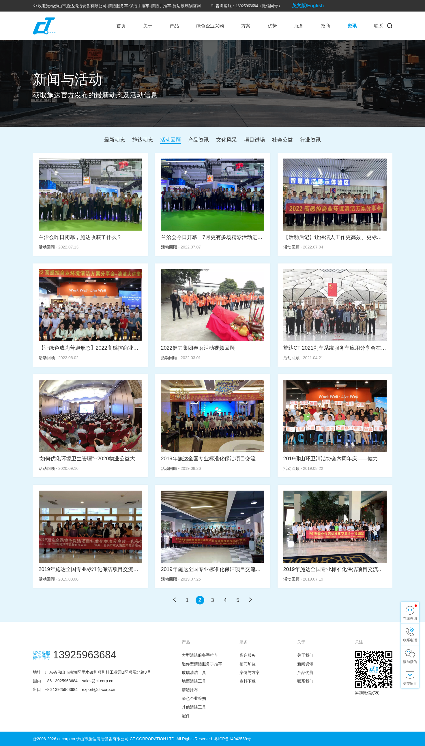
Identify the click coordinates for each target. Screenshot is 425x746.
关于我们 (305, 655)
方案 (245, 25)
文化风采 (226, 140)
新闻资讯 (305, 664)
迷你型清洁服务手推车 (202, 664)
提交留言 (410, 683)
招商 (325, 25)
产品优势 (305, 672)
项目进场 (254, 140)
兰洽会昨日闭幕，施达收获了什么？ (80, 237)
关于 (147, 25)
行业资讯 (310, 140)
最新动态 (114, 140)
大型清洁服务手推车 (200, 655)
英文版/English (308, 5)
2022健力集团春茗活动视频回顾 (198, 348)
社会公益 (282, 140)
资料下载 (247, 681)
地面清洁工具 (194, 681)
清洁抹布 (190, 689)
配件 (186, 715)
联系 (378, 25)
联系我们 (305, 681)
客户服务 (247, 655)
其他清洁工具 (194, 707)
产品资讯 (198, 140)
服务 (299, 25)
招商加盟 (247, 664)
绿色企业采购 (210, 25)
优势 (272, 25)
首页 (121, 25)
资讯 (352, 25)
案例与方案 (249, 672)
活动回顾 (170, 140)
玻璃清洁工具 (194, 672)
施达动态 (142, 140)
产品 (174, 25)
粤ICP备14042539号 (232, 738)
